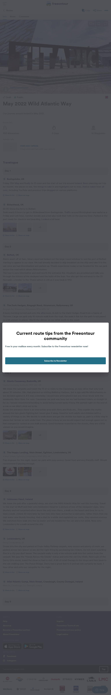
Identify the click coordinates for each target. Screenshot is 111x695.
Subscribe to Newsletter (55, 360)
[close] (103, 328)
